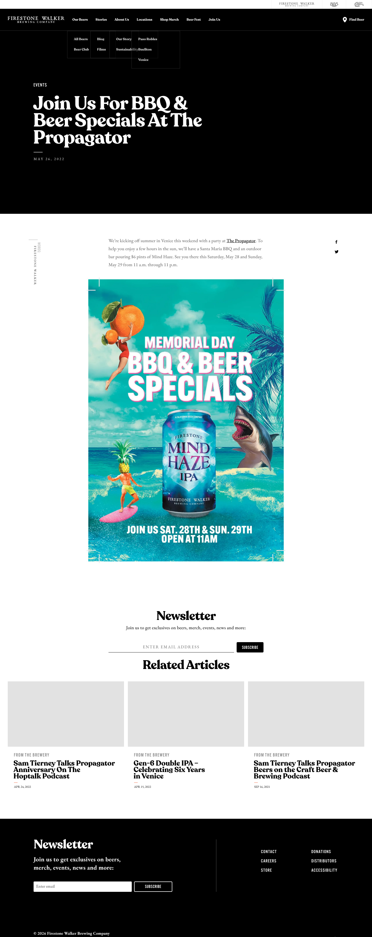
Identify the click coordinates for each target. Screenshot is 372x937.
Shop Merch (169, 19)
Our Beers (80, 19)
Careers (268, 861)
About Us (122, 19)
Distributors (324, 861)
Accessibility (324, 870)
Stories (101, 19)
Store (266, 870)
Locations (144, 19)
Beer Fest (194, 19)
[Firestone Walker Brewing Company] (296, 4)
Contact (269, 851)
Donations (321, 851)
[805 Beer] (334, 4)
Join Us (214, 19)
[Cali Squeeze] (359, 4)
